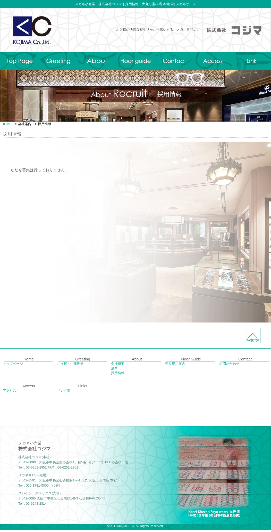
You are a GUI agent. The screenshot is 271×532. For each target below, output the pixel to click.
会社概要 (117, 364)
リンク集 (63, 390)
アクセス (9, 390)
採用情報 (117, 373)
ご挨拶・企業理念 (70, 364)
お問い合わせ (229, 364)
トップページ (13, 364)
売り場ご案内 (175, 364)
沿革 (114, 368)
